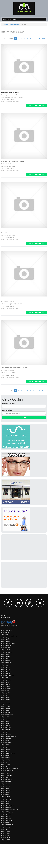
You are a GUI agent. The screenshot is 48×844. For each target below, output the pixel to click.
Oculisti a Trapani (5, 692)
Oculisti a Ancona (5, 773)
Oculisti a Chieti (5, 718)
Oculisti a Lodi (5, 733)
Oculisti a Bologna (6, 781)
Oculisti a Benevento (6, 779)
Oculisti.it (5, 24)
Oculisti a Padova (5, 744)
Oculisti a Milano (5, 666)
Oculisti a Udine (5, 766)
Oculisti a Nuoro (5, 669)
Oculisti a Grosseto (6, 727)
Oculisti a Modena (6, 738)
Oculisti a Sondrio (5, 761)
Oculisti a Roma (5, 826)
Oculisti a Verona (5, 697)
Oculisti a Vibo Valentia (7, 770)
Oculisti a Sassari (5, 686)
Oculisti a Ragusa (5, 822)
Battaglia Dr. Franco (8, 230)
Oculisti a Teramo (5, 690)
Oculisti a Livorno (5, 660)
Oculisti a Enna (5, 721)
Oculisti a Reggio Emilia (7, 824)
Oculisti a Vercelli (5, 839)
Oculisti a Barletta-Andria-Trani (9, 636)
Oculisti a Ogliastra (6, 742)
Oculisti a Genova (5, 796)
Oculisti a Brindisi (5, 783)
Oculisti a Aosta (5, 632)
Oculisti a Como (5, 788)
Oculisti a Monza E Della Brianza (9, 809)
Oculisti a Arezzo (5, 705)
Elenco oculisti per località (8, 627)
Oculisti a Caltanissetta (7, 714)
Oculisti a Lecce (5, 731)
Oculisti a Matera (5, 664)
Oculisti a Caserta (5, 716)
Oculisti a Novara (5, 811)
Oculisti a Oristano (6, 671)
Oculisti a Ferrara (5, 651)
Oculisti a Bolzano (6, 640)
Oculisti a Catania (5, 787)
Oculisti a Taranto (5, 831)
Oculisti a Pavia (5, 746)
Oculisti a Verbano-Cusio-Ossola (9, 768)
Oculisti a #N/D (5, 740)
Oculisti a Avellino (5, 707)
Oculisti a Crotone (6, 790)
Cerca (24, 417)
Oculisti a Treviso (5, 835)
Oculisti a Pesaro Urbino (7, 675)
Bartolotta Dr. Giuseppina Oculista (12, 161)
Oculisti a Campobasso (7, 785)
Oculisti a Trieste (5, 694)
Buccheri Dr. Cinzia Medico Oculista (12, 299)
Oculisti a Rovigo (5, 684)
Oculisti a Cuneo (5, 649)
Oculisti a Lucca (5, 803)
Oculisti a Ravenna (6, 681)
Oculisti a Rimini (5, 755)
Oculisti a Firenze (5, 723)
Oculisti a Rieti (5, 683)
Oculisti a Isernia (5, 656)
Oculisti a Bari (5, 777)
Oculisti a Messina (6, 807)
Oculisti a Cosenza (6, 647)
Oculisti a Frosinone (6, 725)
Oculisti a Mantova (6, 735)
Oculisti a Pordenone (6, 820)
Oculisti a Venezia (5, 696)
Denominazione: (7, 410)
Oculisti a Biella (5, 710)
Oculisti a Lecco (5, 802)
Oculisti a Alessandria (6, 703)
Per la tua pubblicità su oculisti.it (9, 625)
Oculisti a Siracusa (6, 688)
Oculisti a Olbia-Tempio (7, 813)
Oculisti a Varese (5, 837)
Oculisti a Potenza (6, 679)
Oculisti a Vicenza (5, 841)
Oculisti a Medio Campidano (8, 736)
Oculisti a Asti (4, 634)
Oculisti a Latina (5, 658)
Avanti (38, 39)
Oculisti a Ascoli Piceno (7, 775)
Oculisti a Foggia (5, 794)
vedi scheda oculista (36, 105)
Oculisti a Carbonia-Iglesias (8, 643)
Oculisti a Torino (5, 833)
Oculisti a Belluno (5, 708)
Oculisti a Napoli (5, 668)
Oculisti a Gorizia (5, 654)
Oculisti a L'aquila (5, 729)
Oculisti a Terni (5, 763)
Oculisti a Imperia (5, 798)
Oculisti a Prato (5, 751)
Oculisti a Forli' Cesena (7, 653)
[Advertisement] (16, 547)
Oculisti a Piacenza (6, 818)
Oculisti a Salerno (5, 757)
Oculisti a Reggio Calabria (8, 753)
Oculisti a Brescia (5, 712)
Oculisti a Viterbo (5, 699)
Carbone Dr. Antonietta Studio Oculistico (14, 368)
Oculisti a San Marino (6, 828)
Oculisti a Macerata (6, 662)
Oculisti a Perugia (5, 816)
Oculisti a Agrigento (6, 630)
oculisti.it (3, 615)
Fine (43, 39)
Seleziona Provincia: (8, 403)
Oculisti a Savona (5, 759)
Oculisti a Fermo (5, 792)
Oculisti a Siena (5, 830)
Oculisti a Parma (5, 673)
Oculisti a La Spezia (6, 800)
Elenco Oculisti (14, 24)
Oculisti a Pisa (5, 677)
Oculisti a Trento (5, 764)
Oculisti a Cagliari (5, 641)
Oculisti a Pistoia (5, 749)
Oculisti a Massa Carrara (7, 805)
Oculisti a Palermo (6, 815)
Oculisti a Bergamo (6, 638)
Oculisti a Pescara (6, 748)
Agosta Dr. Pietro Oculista (9, 92)
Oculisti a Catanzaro (6, 645)
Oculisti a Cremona (6, 720)
